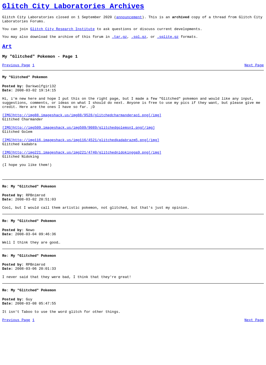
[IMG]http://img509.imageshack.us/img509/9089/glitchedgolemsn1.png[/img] (78, 144)
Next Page (254, 72)
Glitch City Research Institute (62, 32)
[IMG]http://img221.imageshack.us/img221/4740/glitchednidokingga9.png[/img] (81, 173)
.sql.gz (138, 41)
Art (7, 52)
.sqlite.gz (168, 41)
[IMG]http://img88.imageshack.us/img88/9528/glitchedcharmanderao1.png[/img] (81, 129)
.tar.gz (119, 41)
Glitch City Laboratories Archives (73, 7)
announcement (129, 19)
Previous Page (16, 72)
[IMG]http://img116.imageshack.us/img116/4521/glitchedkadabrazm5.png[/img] (80, 159)
